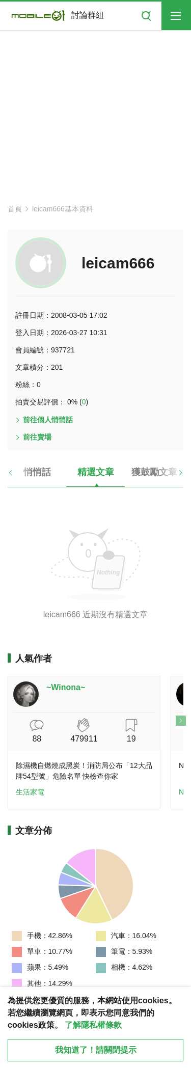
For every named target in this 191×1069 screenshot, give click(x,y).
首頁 (15, 209)
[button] (19, 476)
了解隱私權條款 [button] (93, 1025)
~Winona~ (65, 687)
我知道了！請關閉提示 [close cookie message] (96, 1050)
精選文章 (95, 472)
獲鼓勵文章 (154, 472)
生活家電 (30, 792)
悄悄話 (37, 472)
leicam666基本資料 (62, 209)
